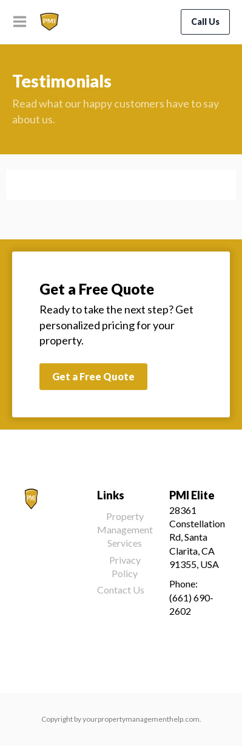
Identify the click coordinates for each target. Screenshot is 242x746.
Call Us (205, 21)
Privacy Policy (125, 566)
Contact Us (120, 589)
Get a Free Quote (93, 376)
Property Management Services (125, 529)
